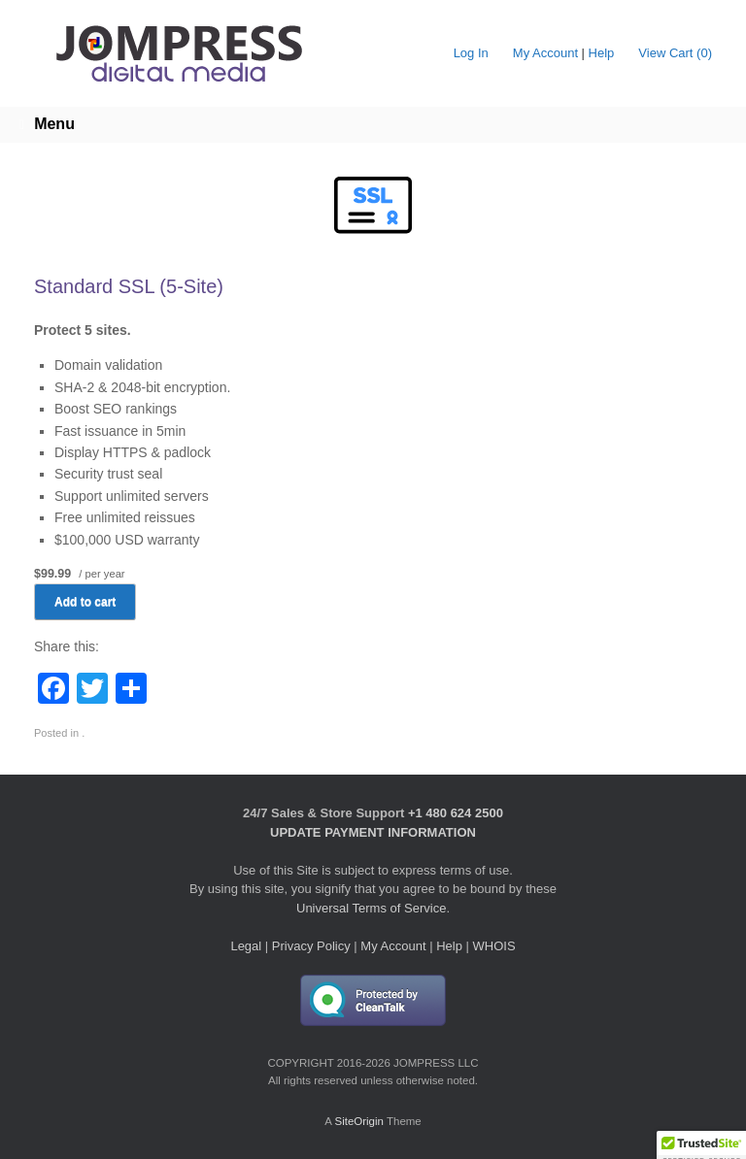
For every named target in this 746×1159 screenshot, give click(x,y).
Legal (245, 946)
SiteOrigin (359, 1121)
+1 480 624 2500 (455, 813)
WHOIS (494, 946)
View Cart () (675, 53)
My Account (545, 53)
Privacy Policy (311, 946)
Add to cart (85, 602)
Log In (471, 53)
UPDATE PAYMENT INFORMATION (373, 832)
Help (602, 53)
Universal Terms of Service (371, 908)
